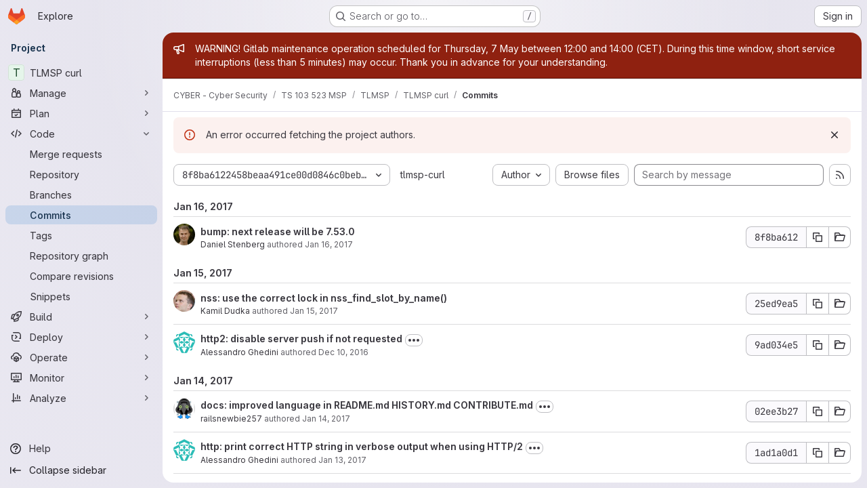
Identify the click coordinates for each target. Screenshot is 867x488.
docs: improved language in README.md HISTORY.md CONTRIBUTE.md (366, 405)
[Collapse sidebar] (81, 470)
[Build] (81, 316)
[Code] (81, 133)
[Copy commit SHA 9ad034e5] (817, 345)
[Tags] (81, 235)
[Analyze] (81, 397)
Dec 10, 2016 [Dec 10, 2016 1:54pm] (343, 352)
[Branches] (81, 194)
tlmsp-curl (422, 174)
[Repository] (81, 174)
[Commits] (81, 214)
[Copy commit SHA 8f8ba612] (817, 237)
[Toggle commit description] (414, 340)
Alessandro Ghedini (239, 352)
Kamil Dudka (225, 311)
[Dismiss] (834, 135)
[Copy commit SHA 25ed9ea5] (817, 303)
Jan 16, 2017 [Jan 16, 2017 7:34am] (329, 244)
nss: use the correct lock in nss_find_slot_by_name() (323, 298)
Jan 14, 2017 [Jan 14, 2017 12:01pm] (326, 418)
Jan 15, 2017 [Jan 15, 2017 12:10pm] (314, 311)
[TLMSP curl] (81, 72)
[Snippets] (81, 296)
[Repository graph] (81, 255)
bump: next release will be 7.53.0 (277, 231)
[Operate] (81, 357)
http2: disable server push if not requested (301, 338)
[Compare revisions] (81, 275)
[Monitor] (81, 377)
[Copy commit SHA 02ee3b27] (817, 411)
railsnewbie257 (231, 418)
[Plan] (81, 113)
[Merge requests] (81, 153)
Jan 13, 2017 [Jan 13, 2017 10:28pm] (342, 460)
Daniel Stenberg (232, 244)
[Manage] (81, 92)
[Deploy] (81, 336)
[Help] (81, 448)
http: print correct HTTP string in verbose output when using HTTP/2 (361, 446)
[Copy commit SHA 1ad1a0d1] (817, 453)
